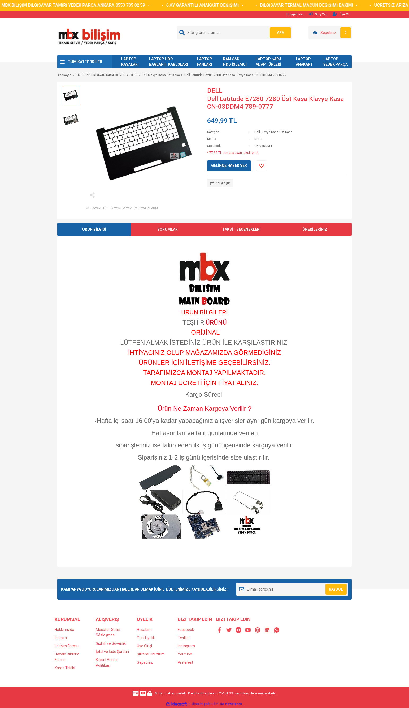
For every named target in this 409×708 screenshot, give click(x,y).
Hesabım (144, 629)
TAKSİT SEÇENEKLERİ (241, 229)
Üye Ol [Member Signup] (341, 14)
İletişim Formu (67, 646)
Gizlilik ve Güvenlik (111, 643)
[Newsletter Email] (292, 589)
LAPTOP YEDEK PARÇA (335, 62)
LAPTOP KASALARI (130, 62)
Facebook (186, 629)
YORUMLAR (168, 229)
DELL (215, 90)
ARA (280, 32)
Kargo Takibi (65, 668)
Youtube (185, 654)
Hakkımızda (64, 629)
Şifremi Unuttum (151, 654)
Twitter (184, 638)
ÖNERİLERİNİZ (314, 229)
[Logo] (89, 36)
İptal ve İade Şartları (112, 651)
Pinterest (185, 662)
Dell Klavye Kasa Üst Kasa (273, 132)
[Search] (234, 32)
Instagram (186, 646)
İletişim (61, 638)
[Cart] (330, 32)
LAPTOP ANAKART (304, 62)
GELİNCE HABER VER (229, 165)
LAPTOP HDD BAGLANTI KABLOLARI (168, 62)
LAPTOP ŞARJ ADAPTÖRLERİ (268, 62)
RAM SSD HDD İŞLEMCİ (235, 62)
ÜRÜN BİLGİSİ (94, 229)
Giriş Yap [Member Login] (318, 14)
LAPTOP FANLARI (204, 62)
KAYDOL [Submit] (336, 589)
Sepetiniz (145, 662)
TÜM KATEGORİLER (85, 62)
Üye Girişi (144, 646)
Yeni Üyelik (146, 638)
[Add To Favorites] (261, 165)
